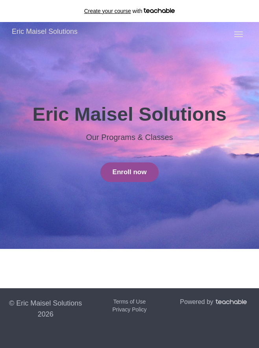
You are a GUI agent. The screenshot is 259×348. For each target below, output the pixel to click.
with (129, 11)
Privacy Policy (129, 309)
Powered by (213, 301)
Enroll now (130, 172)
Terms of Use (129, 301)
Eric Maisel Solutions (45, 31)
